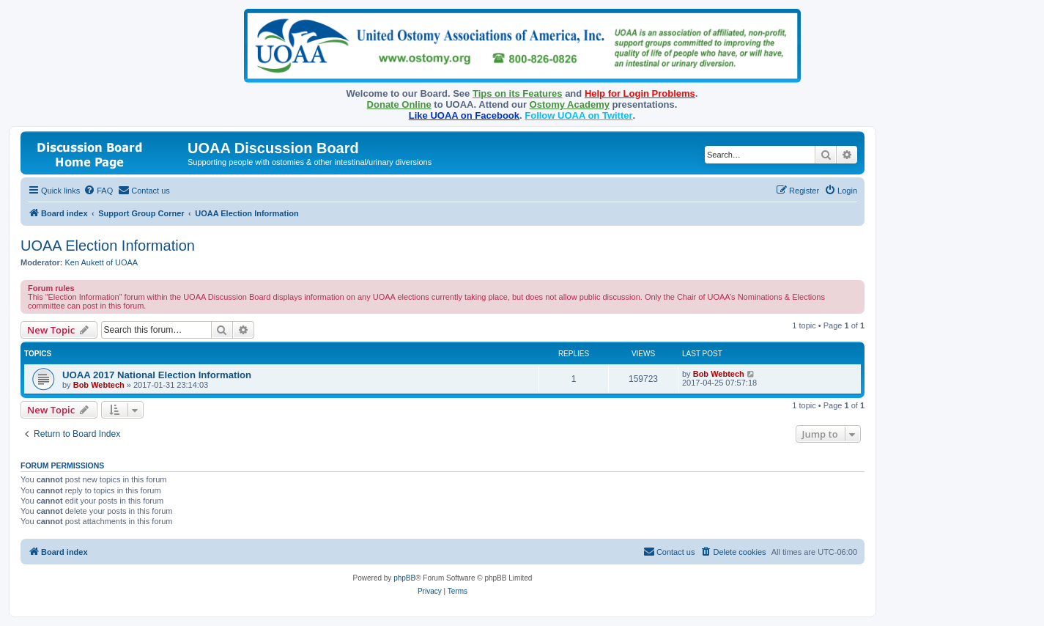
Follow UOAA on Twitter (578, 115)
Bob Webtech (99, 384)
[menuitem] (98, 190)
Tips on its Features (518, 93)
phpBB (404, 578)
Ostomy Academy (570, 104)
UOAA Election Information (108, 245)
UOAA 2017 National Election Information (156, 374)
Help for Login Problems (640, 93)
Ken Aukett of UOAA (101, 262)
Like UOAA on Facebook (464, 115)
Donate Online (399, 104)
